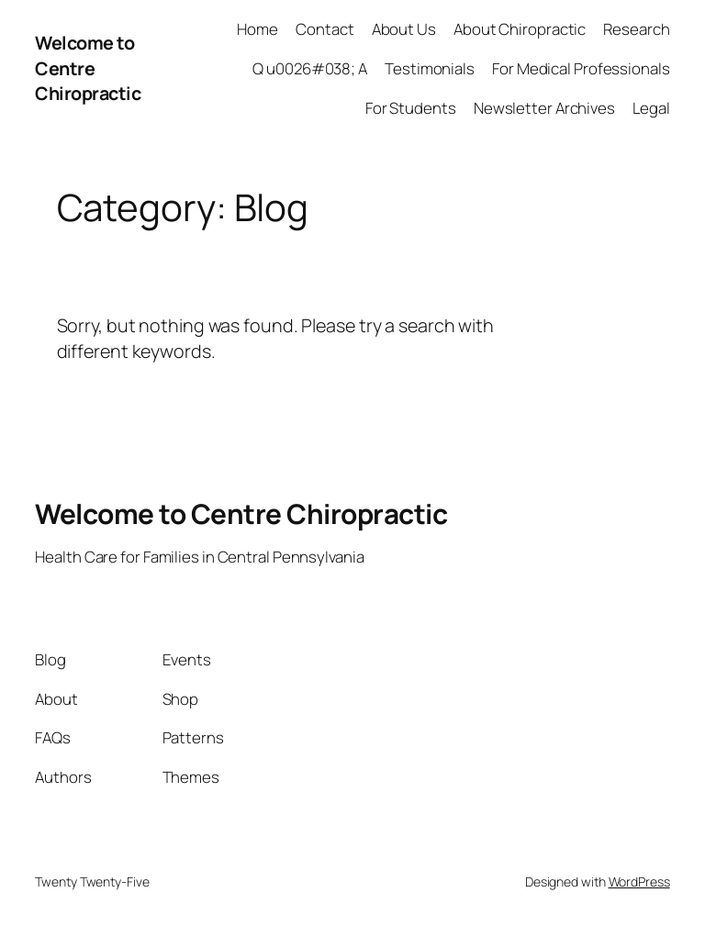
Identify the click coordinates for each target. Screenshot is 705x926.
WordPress (639, 881)
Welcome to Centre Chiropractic (87, 68)
